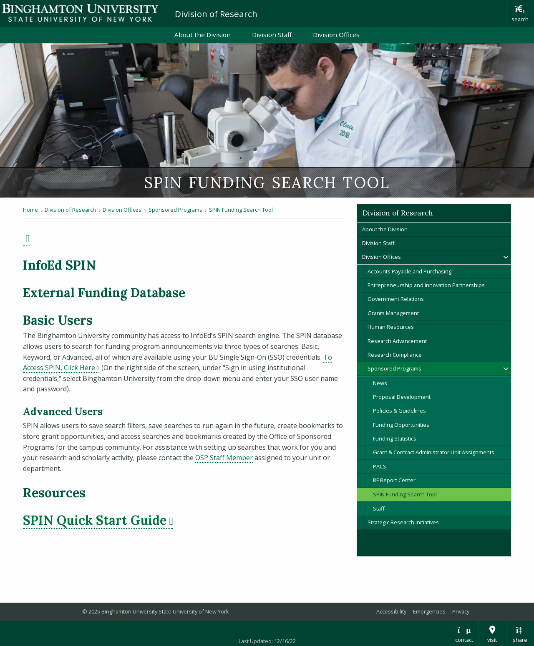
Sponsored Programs (175, 209)
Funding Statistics (394, 438)
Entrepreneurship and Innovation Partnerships (426, 285)
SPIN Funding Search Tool (241, 209)
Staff (379, 508)
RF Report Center (394, 480)
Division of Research (216, 14)
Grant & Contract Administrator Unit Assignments (433, 452)
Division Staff (272, 34)
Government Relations (396, 299)
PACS (379, 466)
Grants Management (393, 313)
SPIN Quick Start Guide (98, 520)
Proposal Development (402, 397)
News (380, 383)
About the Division (202, 34)
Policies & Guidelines (399, 410)
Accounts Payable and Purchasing (409, 271)
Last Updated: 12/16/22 (267, 641)
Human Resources (391, 327)
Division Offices (336, 34)
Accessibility (391, 611)
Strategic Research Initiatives (403, 522)
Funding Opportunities (401, 424)
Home (30, 209)
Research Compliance (395, 354)
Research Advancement (397, 341)
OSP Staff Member (224, 457)
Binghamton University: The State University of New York (80, 12)
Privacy (460, 611)
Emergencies (429, 611)
